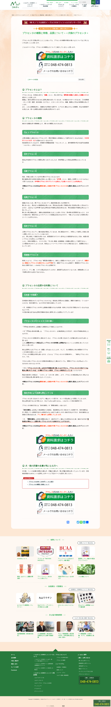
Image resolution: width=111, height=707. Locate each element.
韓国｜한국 (14, 664)
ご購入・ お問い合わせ (94, 5)
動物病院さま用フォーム (85, 663)
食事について (60, 669)
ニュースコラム (60, 663)
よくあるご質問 (82, 654)
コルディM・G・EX (39, 677)
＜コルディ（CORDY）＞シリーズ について (30, 4)
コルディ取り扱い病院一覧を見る (83, 618)
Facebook (14, 670)
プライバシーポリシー (84, 674)
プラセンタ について (61, 5)
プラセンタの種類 (61, 660)
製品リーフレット (83, 668)
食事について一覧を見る (86, 543)
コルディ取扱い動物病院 (62, 675)
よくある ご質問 (84, 5)
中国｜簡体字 (14, 661)
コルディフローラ (38, 680)
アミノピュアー (38, 685)
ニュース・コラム (61, 672)
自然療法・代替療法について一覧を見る (82, 589)
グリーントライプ (38, 691)
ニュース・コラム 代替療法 (74, 5)
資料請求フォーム (83, 666)
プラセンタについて (61, 654)
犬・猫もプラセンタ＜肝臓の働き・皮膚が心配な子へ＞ (42, 15)
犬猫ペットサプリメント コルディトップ (20, 15)
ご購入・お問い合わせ (84, 657)
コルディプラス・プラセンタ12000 (42, 683)
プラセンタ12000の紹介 (62, 657)
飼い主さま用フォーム (84, 660)
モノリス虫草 (14, 667)
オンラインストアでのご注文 (86, 671)
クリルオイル (37, 688)
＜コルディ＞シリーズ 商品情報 (45, 5)
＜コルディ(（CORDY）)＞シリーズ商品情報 (44, 674)
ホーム (13, 654)
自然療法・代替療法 (61, 667)
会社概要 (13, 657)
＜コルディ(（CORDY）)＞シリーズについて (44, 655)
